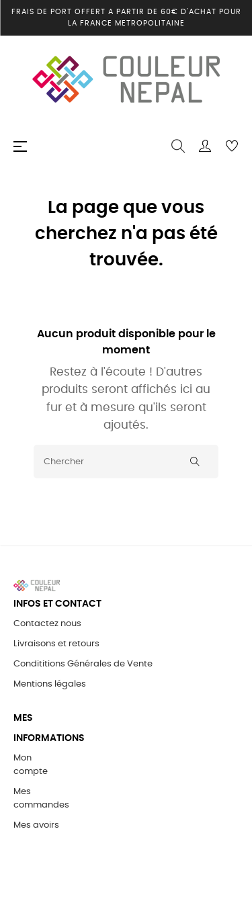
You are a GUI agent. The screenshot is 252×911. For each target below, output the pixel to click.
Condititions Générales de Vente (83, 664)
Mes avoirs (36, 825)
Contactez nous (47, 623)
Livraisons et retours (56, 644)
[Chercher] (126, 461)
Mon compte (30, 765)
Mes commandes (41, 798)
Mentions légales (49, 684)
